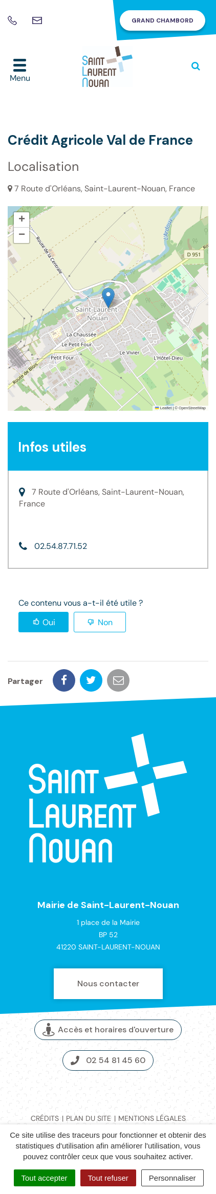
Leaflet (163, 408)
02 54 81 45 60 (108, 1060)
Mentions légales (152, 1118)
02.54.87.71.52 (60, 546)
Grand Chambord (162, 20)
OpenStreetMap (192, 408)
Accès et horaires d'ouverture (108, 1029)
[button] (108, 298)
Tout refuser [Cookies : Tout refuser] (108, 1178)
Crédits (45, 1118)
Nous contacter (108, 983)
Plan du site (88, 1118)
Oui (48, 622)
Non (105, 622)
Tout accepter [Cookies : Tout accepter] (44, 1178)
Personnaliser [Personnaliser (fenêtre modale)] (172, 1178)
